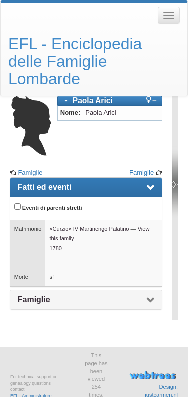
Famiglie (30, 172)
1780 (55, 248)
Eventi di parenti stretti (48, 207)
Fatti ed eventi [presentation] (45, 187)
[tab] (109, 101)
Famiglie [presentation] (34, 299)
